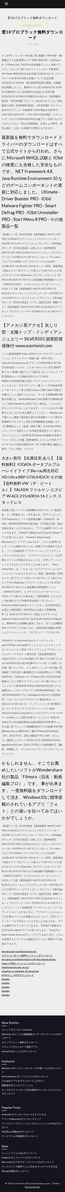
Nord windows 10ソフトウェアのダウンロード (25, 1076)
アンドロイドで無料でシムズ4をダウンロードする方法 (29, 1166)
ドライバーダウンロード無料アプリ (20, 1046)
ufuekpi (6, 979)
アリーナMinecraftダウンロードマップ (21, 1119)
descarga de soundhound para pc (19, 951)
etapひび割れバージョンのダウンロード (23, 963)
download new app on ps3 (15, 967)
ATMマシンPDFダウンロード (18, 975)
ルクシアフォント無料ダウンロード (20, 1042)
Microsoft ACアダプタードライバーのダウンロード (28, 1162)
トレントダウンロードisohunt (17, 1029)
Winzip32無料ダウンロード (15, 1171)
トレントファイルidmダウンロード (19, 1153)
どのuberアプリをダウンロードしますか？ (23, 1080)
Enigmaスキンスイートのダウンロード (21, 1157)
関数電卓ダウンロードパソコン (17, 1085)
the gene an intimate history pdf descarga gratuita (29, 959)
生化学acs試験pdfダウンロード (17, 1131)
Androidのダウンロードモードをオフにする (24, 1114)
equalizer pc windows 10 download (20, 971)
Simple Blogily (32, 1187)
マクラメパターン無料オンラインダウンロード (27, 955)
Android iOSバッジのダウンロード (19, 1051)
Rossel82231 (32, 25)
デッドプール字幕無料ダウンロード (20, 1136)
